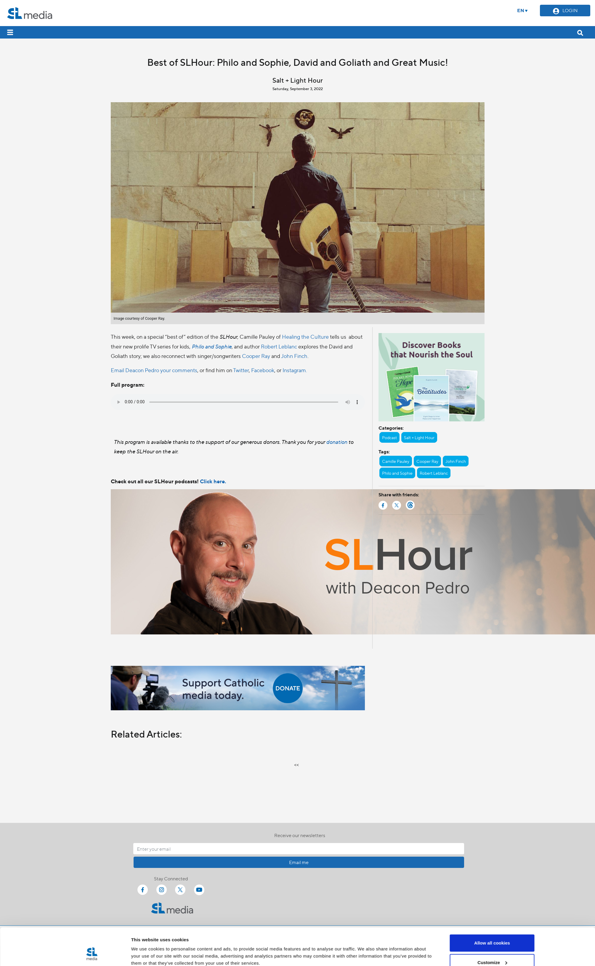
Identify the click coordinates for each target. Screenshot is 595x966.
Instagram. (295, 370)
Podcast (389, 437)
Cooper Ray (256, 355)
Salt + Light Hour (419, 437)
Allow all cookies (492, 911)
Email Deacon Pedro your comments (154, 370)
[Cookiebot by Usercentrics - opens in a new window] (92, 954)
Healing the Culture (305, 336)
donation (337, 441)
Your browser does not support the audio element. (238, 402)
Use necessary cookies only (492, 950)
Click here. (213, 481)
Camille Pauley (395, 461)
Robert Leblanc (279, 346)
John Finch (294, 355)
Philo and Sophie (212, 346)
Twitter (241, 370)
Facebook (262, 370)
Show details (145, 947)
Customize (492, 930)
